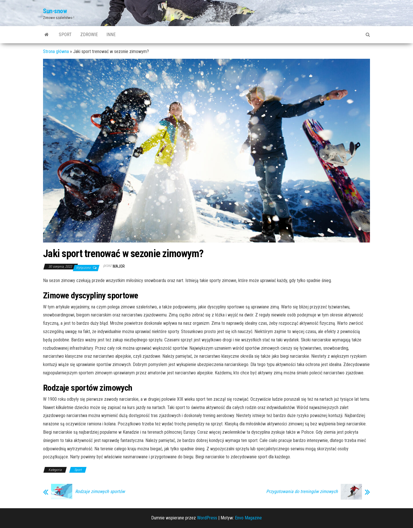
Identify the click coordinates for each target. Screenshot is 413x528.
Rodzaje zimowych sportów (100, 491)
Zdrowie (89, 34)
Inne (111, 34)
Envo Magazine (248, 518)
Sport (65, 34)
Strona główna (56, 51)
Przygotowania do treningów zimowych (302, 491)
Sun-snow (55, 11)
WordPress (207, 518)
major (119, 266)
